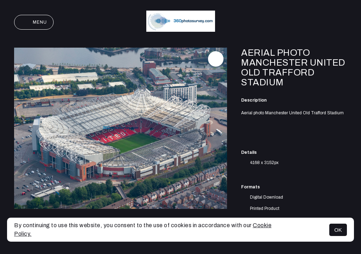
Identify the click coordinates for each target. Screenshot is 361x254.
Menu (34, 22)
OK (338, 230)
